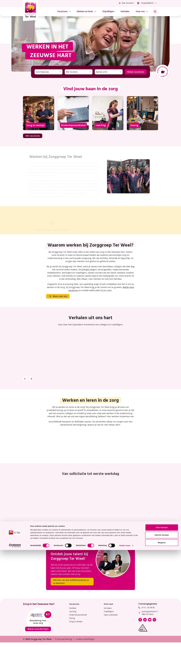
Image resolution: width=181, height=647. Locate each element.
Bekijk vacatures (135, 71)
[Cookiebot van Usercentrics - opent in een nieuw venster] (15, 642)
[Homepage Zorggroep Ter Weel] (30, 10)
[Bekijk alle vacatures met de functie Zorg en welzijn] (38, 119)
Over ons (140, 11)
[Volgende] (31, 378)
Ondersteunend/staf (78, 615)
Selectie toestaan (162, 632)
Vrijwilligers (108, 11)
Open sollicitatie (111, 615)
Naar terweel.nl (126, 3)
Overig (72, 618)
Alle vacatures (32, 135)
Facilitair (72, 608)
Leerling (72, 611)
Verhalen (125, 11)
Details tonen (124, 642)
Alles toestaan (162, 624)
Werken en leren (85, 11)
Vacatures (62, 11)
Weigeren (162, 639)
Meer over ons (57, 296)
